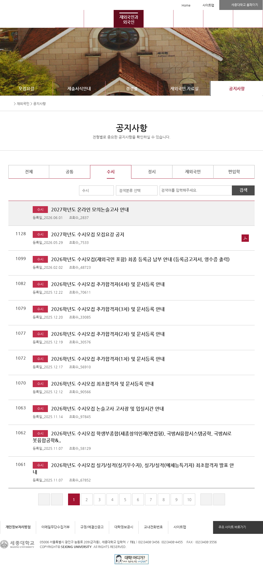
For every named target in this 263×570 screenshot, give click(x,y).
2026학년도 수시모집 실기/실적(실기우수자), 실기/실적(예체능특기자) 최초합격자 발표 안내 (133, 468)
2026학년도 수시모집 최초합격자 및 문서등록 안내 (102, 383)
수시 (85, 190)
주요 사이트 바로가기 (232, 527)
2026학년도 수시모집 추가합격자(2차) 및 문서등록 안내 (108, 334)
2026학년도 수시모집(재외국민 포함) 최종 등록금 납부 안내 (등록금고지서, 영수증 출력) (140, 259)
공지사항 (237, 88)
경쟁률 (132, 88)
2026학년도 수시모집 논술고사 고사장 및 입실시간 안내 (107, 408)
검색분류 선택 (130, 190)
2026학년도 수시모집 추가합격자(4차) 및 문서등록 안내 (108, 284)
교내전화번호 (153, 527)
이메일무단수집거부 (55, 527)
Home (186, 5)
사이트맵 (208, 5)
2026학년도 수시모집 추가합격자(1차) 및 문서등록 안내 (108, 358)
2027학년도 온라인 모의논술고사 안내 (90, 209)
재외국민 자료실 (184, 88)
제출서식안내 (79, 88)
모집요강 (26, 88)
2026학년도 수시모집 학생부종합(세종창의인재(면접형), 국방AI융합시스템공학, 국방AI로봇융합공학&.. (132, 437)
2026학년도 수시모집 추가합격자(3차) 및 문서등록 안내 (108, 309)
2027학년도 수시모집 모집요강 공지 (87, 234)
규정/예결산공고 (92, 527)
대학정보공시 (123, 527)
